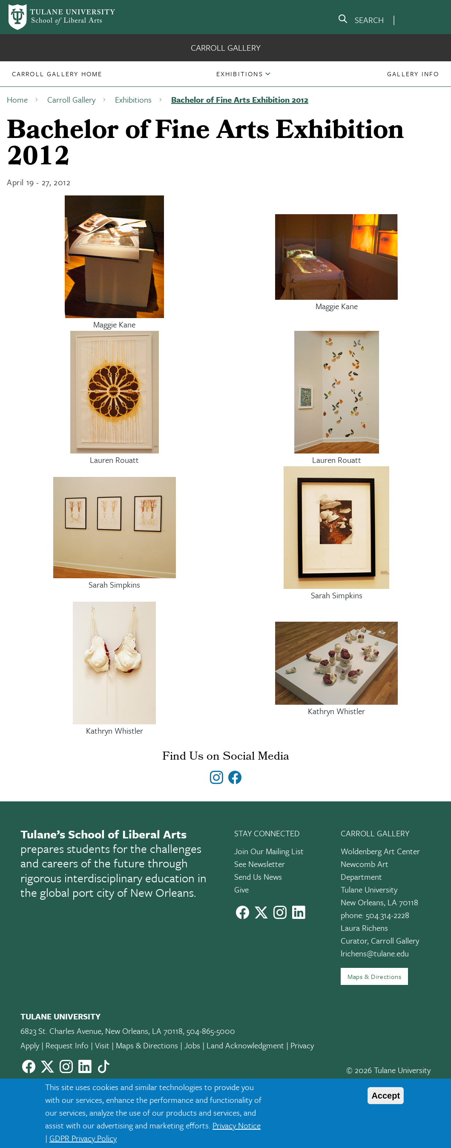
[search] (361, 20)
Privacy (302, 1045)
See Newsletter (259, 864)
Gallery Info (413, 73)
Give (241, 889)
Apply (29, 1045)
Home (17, 99)
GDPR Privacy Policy (83, 1138)
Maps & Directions (374, 976)
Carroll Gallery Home (57, 73)
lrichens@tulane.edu (375, 953)
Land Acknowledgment (245, 1045)
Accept (385, 1095)
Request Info (67, 1045)
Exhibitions (239, 73)
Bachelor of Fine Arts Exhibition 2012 (239, 99)
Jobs (192, 1045)
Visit (102, 1045)
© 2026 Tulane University (388, 1070)
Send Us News (258, 876)
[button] (57, 73)
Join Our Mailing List (269, 851)
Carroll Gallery (226, 47)
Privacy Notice (237, 1125)
